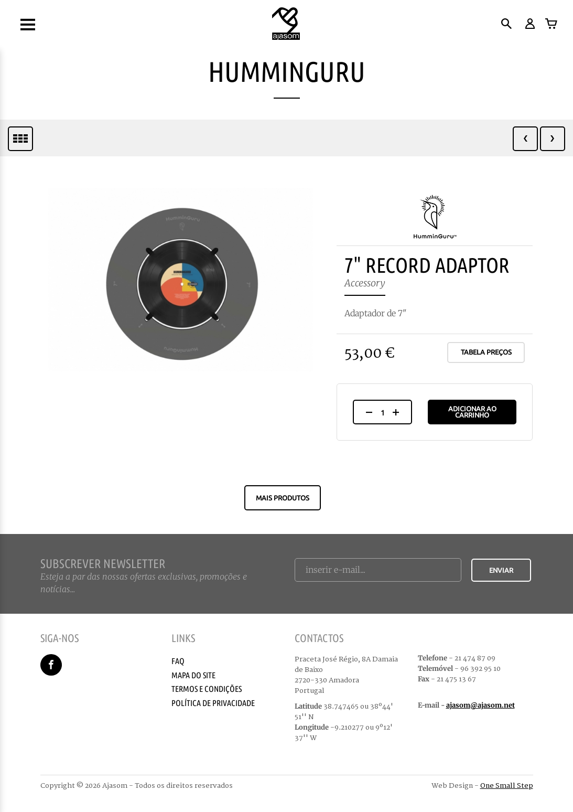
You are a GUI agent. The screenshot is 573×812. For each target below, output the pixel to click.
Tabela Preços (486, 352)
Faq (178, 661)
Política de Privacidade (213, 703)
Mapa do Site (193, 675)
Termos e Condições (206, 688)
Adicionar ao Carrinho (472, 412)
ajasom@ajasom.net (480, 705)
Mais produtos (282, 497)
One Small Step (506, 786)
